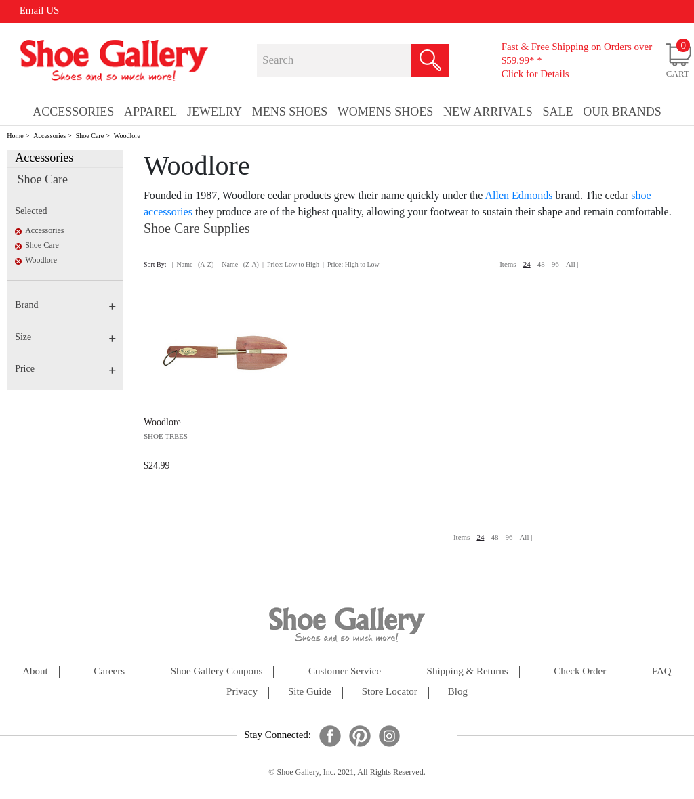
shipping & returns (467, 671)
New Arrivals (488, 111)
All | (572, 264)
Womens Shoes (386, 111)
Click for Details (535, 73)
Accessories (49, 135)
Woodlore (127, 135)
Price (65, 369)
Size (65, 337)
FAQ (662, 671)
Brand (65, 305)
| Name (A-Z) (193, 264)
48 (541, 264)
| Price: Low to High (290, 264)
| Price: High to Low (351, 264)
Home (15, 135)
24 (527, 264)
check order (580, 671)
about (35, 671)
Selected (31, 211)
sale (558, 111)
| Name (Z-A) (238, 264)
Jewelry (214, 111)
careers (109, 671)
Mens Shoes (290, 111)
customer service (344, 671)
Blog (458, 692)
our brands (622, 111)
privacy (242, 692)
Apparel (150, 111)
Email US (40, 10)
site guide (309, 692)
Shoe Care (90, 135)
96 (555, 264)
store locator (389, 692)
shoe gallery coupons (217, 671)
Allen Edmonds (519, 195)
